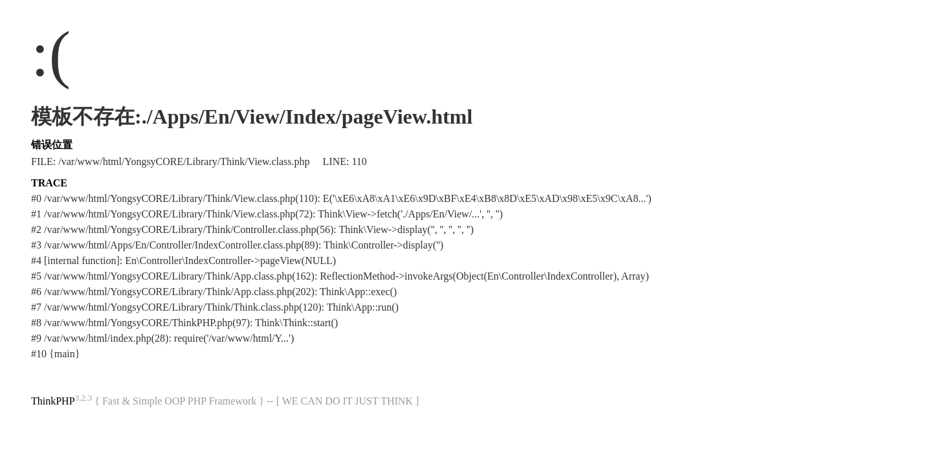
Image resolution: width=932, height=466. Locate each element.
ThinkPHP (53, 400)
